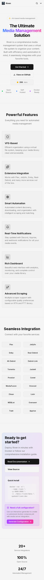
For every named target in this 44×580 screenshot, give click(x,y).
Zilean (11, 394)
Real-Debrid (33, 353)
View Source (13, 469)
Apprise (33, 411)
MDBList (11, 403)
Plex (11, 345)
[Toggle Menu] (41, 3)
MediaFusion (11, 386)
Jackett (33, 369)
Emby (11, 353)
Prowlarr (11, 378)
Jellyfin (33, 345)
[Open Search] (37, 3)
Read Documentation (19, 461)
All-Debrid (11, 361)
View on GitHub (22, 75)
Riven (6, 3)
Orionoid (32, 386)
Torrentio (11, 369)
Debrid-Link (33, 361)
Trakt (11, 411)
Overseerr (33, 403)
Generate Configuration (20, 522)
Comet (32, 378)
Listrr (33, 394)
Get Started (22, 67)
